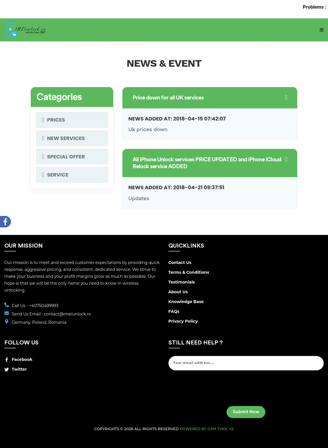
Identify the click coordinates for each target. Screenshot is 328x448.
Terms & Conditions (188, 272)
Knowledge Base (186, 301)
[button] (209, 97)
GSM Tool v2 (221, 428)
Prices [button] (56, 119)
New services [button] (66, 138)
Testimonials (181, 282)
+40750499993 (44, 305)
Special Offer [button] (66, 156)
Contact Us (179, 262)
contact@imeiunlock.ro (67, 314)
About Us (178, 291)
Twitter (15, 369)
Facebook (18, 359)
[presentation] (212, 390)
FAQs (173, 311)
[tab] (210, 113)
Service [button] (57, 174)
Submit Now (246, 412)
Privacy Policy (183, 321)
